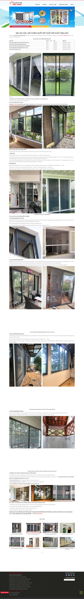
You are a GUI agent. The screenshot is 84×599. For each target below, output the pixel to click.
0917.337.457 (4, 592)
